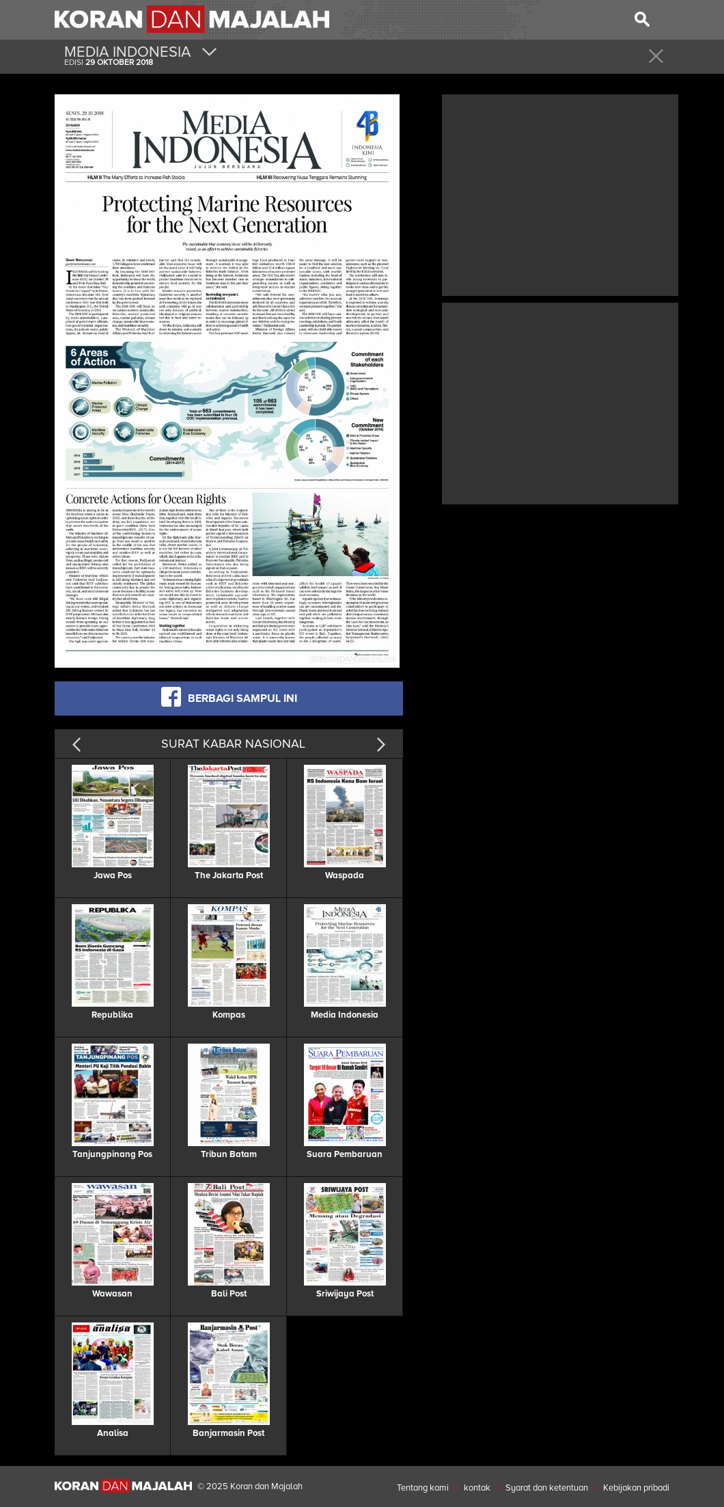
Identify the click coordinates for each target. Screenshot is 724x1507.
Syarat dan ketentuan (546, 1487)
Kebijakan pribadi (636, 1487)
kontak (477, 1487)
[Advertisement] (560, 193)
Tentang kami (423, 1487)
